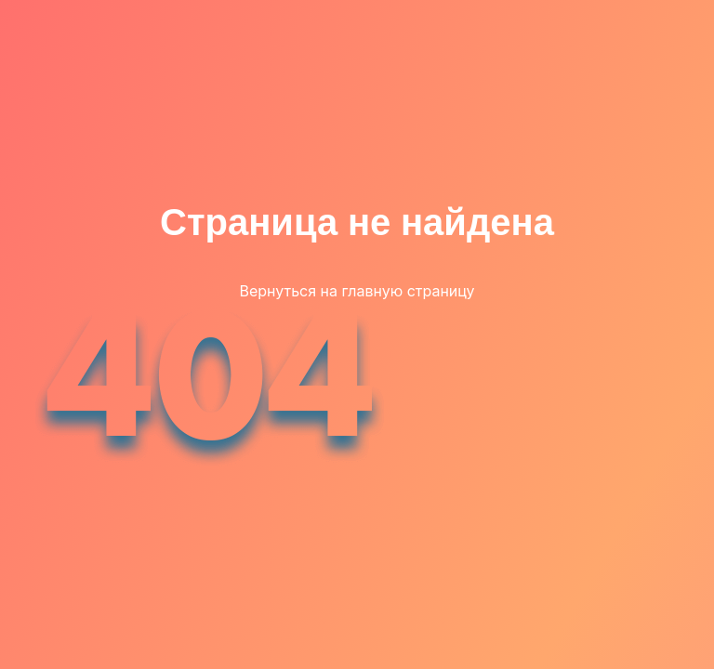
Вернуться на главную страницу (356, 291)
